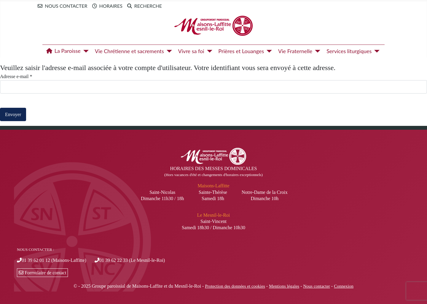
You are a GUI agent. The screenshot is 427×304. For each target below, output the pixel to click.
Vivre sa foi (191, 51)
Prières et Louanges (241, 51)
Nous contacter (61, 6)
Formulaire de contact (42, 272)
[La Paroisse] (85, 51)
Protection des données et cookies (235, 286)
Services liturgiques (349, 51)
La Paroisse (62, 51)
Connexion (343, 286)
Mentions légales (284, 286)
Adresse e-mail (16, 76)
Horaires (106, 6)
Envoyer (13, 114)
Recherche (143, 6)
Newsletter (179, 6)
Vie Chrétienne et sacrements (129, 51)
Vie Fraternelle (295, 51)
